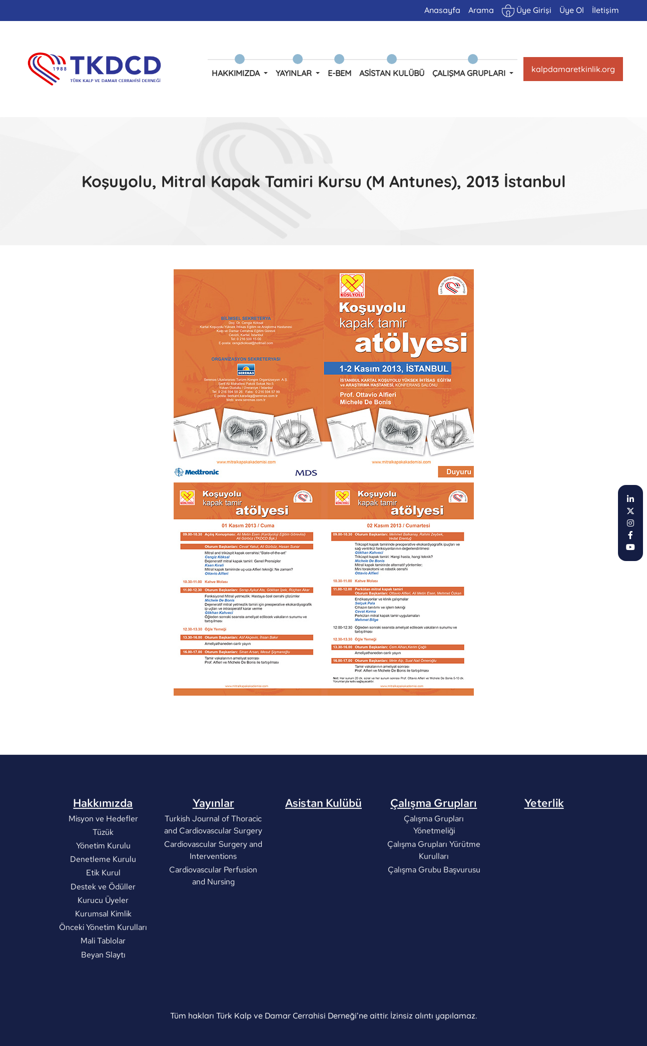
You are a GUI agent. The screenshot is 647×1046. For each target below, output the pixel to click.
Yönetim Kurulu (103, 870)
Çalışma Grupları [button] (469, 73)
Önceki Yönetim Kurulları (103, 951)
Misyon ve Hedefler (103, 842)
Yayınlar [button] (295, 73)
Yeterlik (544, 827)
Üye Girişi (526, 11)
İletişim (605, 10)
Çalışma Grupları (433, 827)
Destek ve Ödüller (103, 910)
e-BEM (339, 73)
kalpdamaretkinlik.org (573, 69)
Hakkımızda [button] (237, 73)
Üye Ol (571, 10)
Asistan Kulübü (391, 73)
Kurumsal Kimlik (103, 938)
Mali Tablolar (103, 965)
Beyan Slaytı (103, 978)
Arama (481, 10)
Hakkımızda (103, 827)
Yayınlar (213, 827)
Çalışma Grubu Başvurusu (433, 894)
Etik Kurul (103, 897)
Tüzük (103, 856)
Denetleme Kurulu (103, 883)
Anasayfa (442, 10)
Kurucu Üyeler (103, 924)
